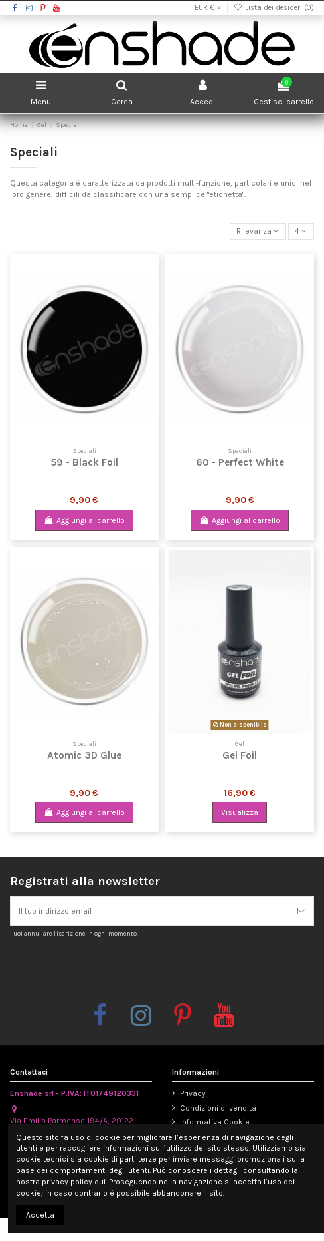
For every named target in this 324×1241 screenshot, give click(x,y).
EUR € (208, 7)
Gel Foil (239, 755)
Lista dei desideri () (274, 7)
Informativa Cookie (215, 1122)
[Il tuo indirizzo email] (150, 911)
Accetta (40, 1215)
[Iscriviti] (301, 911)
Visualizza (239, 812)
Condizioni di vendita (218, 1108)
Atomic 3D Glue (84, 755)
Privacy (193, 1093)
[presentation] (121, 969)
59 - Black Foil (84, 462)
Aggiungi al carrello (84, 520)
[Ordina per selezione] (258, 231)
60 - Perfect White (240, 462)
